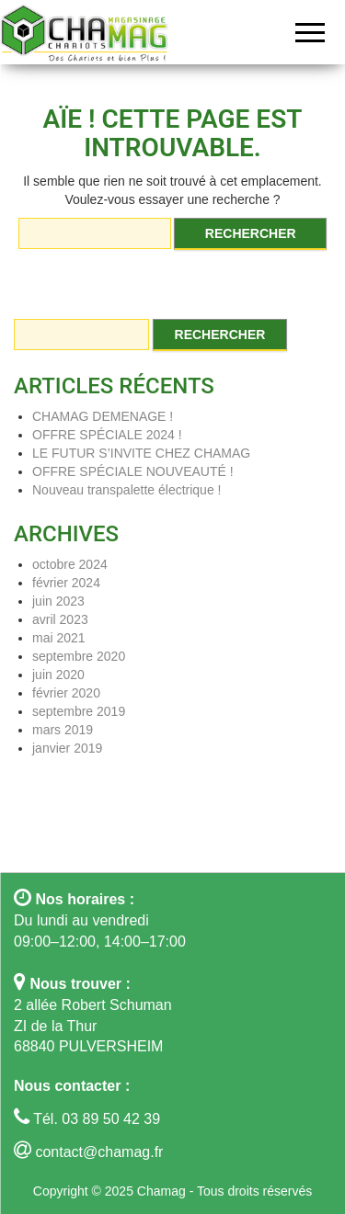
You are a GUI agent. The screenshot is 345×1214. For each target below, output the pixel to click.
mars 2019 (62, 729)
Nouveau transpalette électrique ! (126, 489)
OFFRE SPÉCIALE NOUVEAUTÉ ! (133, 471)
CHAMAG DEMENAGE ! (102, 416)
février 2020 (66, 693)
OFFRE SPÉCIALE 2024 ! (107, 434)
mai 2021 (59, 637)
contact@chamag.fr (99, 1152)
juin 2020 (58, 674)
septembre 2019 (78, 711)
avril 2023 (60, 619)
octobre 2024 (70, 564)
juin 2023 (58, 601)
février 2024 (66, 582)
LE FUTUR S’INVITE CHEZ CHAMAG (141, 453)
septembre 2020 (78, 656)
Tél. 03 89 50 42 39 (94, 1119)
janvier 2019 (67, 748)
